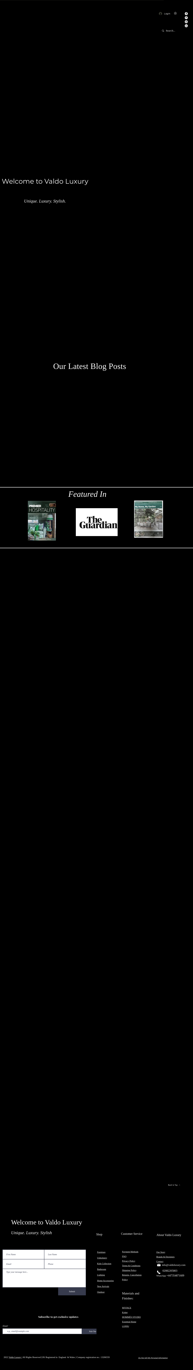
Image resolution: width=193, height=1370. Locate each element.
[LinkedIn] (186, 25)
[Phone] (159, 1272)
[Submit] (72, 1291)
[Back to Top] (174, 1185)
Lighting (101, 1275)
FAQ (124, 1256)
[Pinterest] (186, 17)
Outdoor (101, 1292)
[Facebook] (186, 13)
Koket (125, 1312)
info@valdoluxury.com (174, 1265)
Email (5, 1326)
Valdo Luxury (15, 1357)
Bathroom (101, 1269)
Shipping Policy (129, 1270)
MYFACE (126, 1308)
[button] (177, 13)
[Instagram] (186, 21)
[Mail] (159, 1265)
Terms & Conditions (131, 1265)
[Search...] (171, 31)
